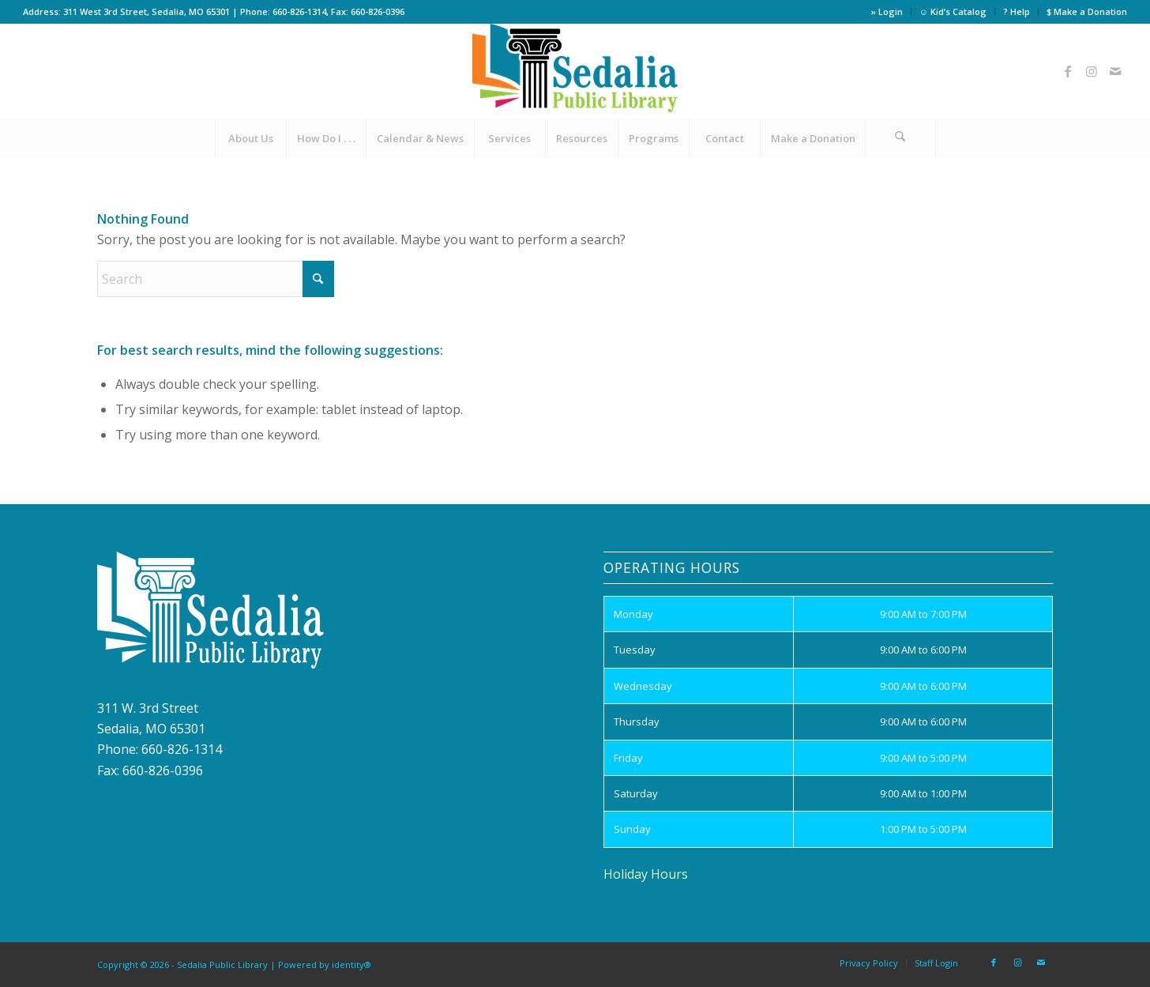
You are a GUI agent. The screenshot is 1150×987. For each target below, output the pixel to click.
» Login (887, 11)
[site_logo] (575, 71)
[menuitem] (887, 12)
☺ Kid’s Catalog (953, 11)
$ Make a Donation (1087, 11)
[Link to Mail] (1115, 71)
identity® (351, 964)
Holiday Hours (645, 874)
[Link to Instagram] (1091, 71)
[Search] (900, 138)
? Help (1016, 11)
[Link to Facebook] (1068, 71)
